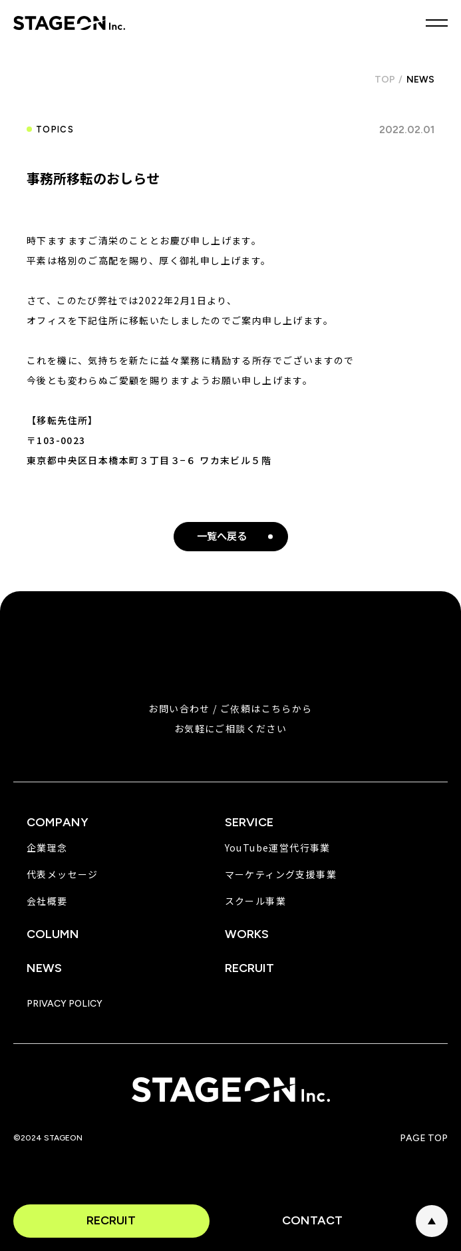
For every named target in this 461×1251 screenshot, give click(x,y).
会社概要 (47, 900)
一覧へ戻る (222, 536)
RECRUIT (111, 1220)
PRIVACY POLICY (64, 1004)
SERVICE (249, 822)
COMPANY (57, 822)
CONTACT (312, 1220)
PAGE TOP (432, 1221)
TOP (385, 79)
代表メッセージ (62, 874)
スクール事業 (255, 900)
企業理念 (47, 847)
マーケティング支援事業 (281, 874)
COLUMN (53, 934)
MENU (437, 23)
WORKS (247, 934)
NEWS (44, 968)
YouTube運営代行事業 (278, 847)
